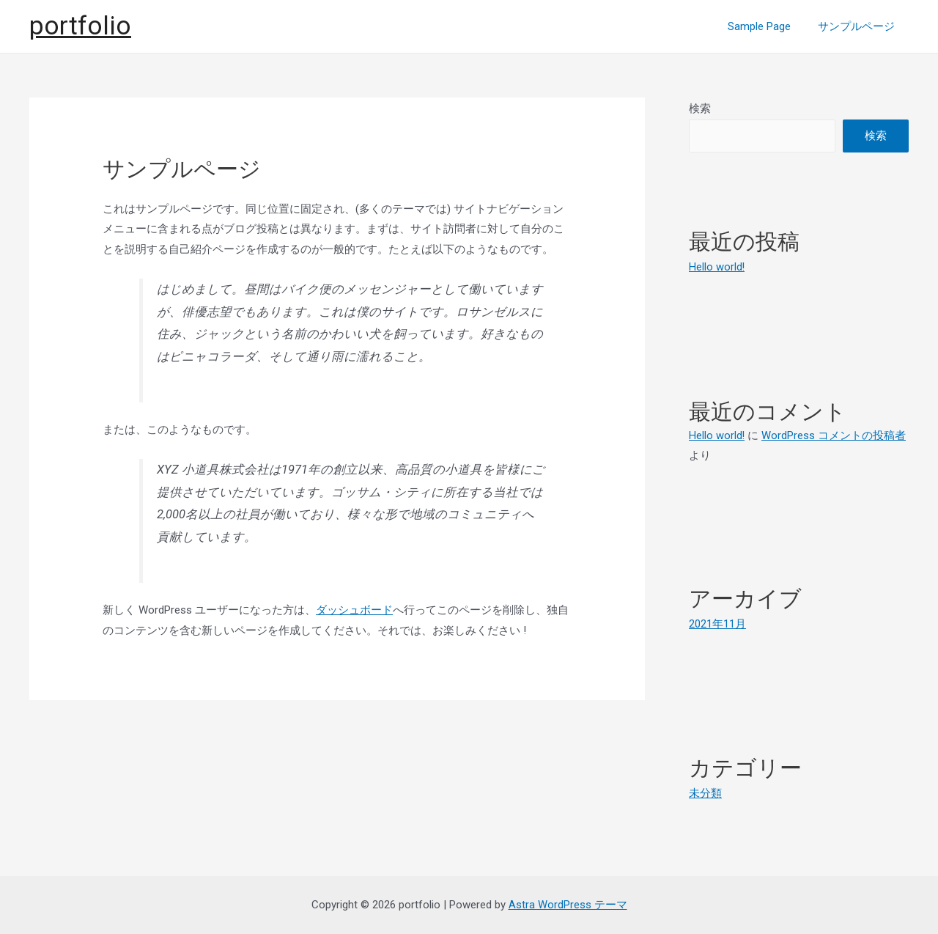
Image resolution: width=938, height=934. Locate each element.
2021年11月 (717, 623)
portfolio (80, 26)
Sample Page (767, 26)
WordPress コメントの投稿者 (834, 434)
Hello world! (717, 266)
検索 (700, 108)
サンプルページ (859, 26)
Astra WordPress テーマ (568, 904)
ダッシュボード (354, 610)
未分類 (705, 792)
